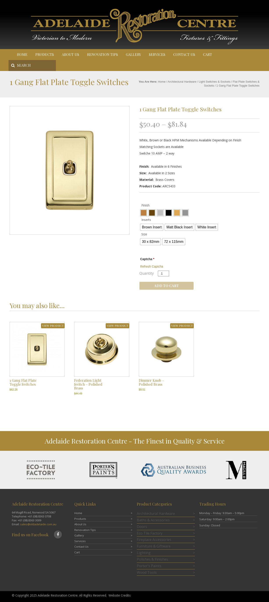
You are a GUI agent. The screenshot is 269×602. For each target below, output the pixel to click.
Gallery (133, 54)
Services (157, 54)
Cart (207, 54)
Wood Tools (147, 572)
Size (144, 234)
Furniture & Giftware (154, 546)
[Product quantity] (163, 273)
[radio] (143, 213)
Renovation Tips (102, 54)
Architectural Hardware (182, 81)
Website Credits (120, 595)
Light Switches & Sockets (215, 81)
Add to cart (166, 285)
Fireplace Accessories (154, 539)
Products (44, 54)
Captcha (147, 259)
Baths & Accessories (153, 520)
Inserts (146, 220)
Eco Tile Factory (149, 533)
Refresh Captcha (151, 266)
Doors (142, 526)
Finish (145, 205)
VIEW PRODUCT (53, 325)
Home (22, 54)
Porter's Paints (149, 565)
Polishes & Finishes (152, 559)
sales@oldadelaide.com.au (38, 524)
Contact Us (184, 54)
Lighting (144, 552)
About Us (70, 54)
